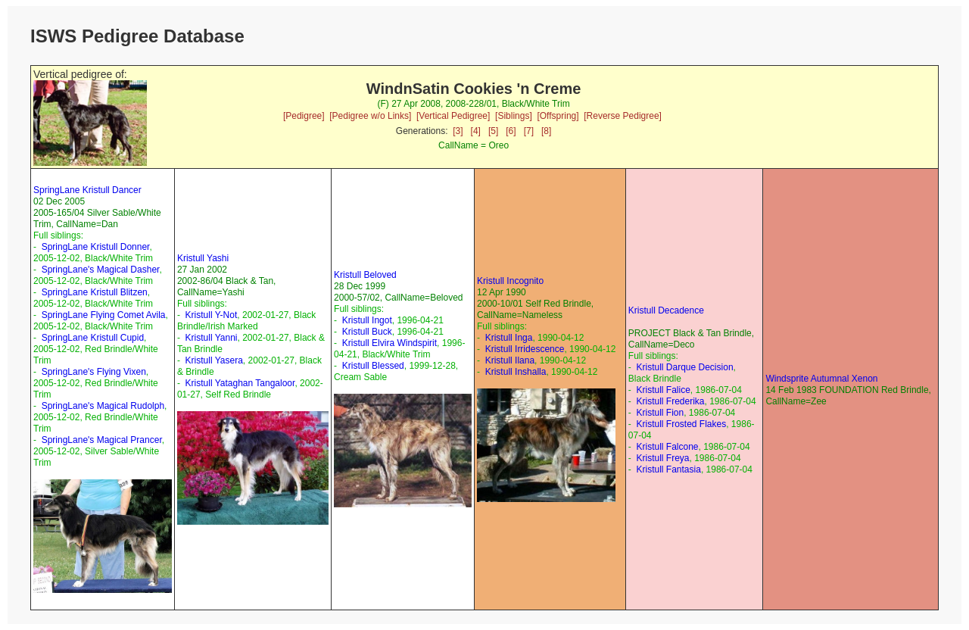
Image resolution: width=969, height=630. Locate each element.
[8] (546, 131)
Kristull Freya (663, 458)
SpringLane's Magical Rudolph (103, 406)
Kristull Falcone (668, 446)
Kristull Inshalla (516, 371)
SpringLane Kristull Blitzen (95, 292)
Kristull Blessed (373, 365)
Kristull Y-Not (211, 315)
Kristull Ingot (367, 320)
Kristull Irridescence (525, 349)
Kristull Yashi (203, 258)
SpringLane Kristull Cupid (93, 337)
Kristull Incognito (510, 281)
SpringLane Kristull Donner (96, 247)
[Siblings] (513, 116)
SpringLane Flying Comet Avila (104, 315)
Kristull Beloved (365, 275)
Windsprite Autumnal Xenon (821, 378)
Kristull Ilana (509, 360)
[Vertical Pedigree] (453, 116)
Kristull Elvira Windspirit (389, 343)
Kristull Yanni (211, 337)
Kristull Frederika (671, 401)
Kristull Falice (663, 390)
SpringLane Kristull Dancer (87, 190)
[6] (511, 131)
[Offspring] (557, 116)
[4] (476, 131)
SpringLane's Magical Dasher (101, 269)
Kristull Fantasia (669, 469)
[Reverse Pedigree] (623, 116)
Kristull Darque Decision (685, 367)
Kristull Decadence (666, 310)
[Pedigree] (304, 116)
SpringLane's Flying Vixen (94, 371)
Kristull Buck (367, 331)
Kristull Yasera (214, 360)
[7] (529, 131)
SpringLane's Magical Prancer (102, 440)
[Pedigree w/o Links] (370, 116)
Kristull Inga (509, 337)
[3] (458, 131)
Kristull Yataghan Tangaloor (240, 383)
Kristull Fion (660, 412)
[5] (493, 131)
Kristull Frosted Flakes (682, 424)
